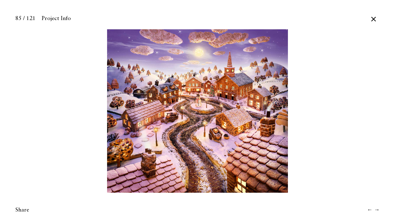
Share (22, 210)
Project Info (56, 18)
